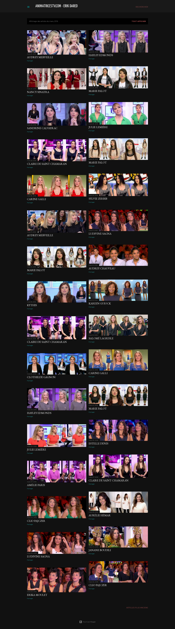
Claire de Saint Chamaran (47, 164)
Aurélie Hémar (100, 515)
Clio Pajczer (36, 521)
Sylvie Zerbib (98, 198)
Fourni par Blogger (87, 621)
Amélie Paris (36, 485)
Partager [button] (30, 61)
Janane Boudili (100, 550)
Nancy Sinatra (38, 92)
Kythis (32, 305)
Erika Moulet (37, 595)
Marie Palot (98, 91)
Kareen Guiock (100, 303)
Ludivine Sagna (100, 233)
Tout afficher (139, 21)
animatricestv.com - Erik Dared (56, 6)
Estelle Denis (98, 443)
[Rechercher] (142, 7)
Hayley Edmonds (101, 55)
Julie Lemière (98, 127)
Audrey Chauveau (102, 268)
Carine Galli (36, 199)
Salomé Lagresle (101, 338)
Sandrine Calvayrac (42, 128)
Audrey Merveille (40, 57)
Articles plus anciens (137, 608)
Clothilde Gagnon (41, 377)
